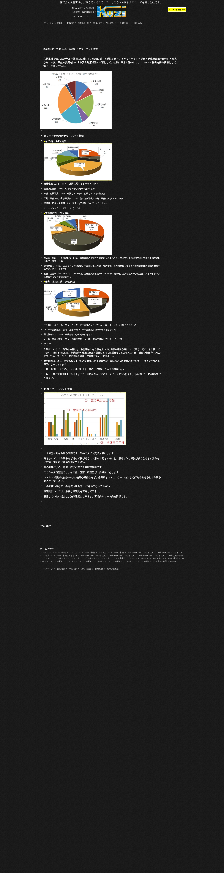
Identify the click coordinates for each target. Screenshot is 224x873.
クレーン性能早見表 (177, 10)
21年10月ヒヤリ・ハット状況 (96, 558)
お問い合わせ (138, 23)
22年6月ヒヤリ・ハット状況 (111, 552)
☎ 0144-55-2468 (81, 17)
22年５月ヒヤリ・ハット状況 (141, 552)
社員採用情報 (123, 23)
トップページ (45, 23)
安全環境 (110, 23)
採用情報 (99, 569)
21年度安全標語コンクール (165, 561)
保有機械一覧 (83, 23)
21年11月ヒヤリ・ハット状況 (66, 558)
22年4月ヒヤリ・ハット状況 (170, 552)
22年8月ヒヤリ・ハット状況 (53, 552)
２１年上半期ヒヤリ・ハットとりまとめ (131, 558)
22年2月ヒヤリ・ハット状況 (93, 555)
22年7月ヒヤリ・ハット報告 (82, 552)
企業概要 (58, 23)
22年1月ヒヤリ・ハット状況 (122, 555)
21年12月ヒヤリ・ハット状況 (152, 555)
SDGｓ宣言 (97, 23)
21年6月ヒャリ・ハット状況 (107, 561)
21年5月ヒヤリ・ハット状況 (136, 561)
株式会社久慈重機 (111, 8)
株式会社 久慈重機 (83, 8)
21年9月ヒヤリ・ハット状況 (165, 558)
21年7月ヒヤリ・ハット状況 (78, 561)
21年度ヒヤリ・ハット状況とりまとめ (60, 555)
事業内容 (70, 23)
